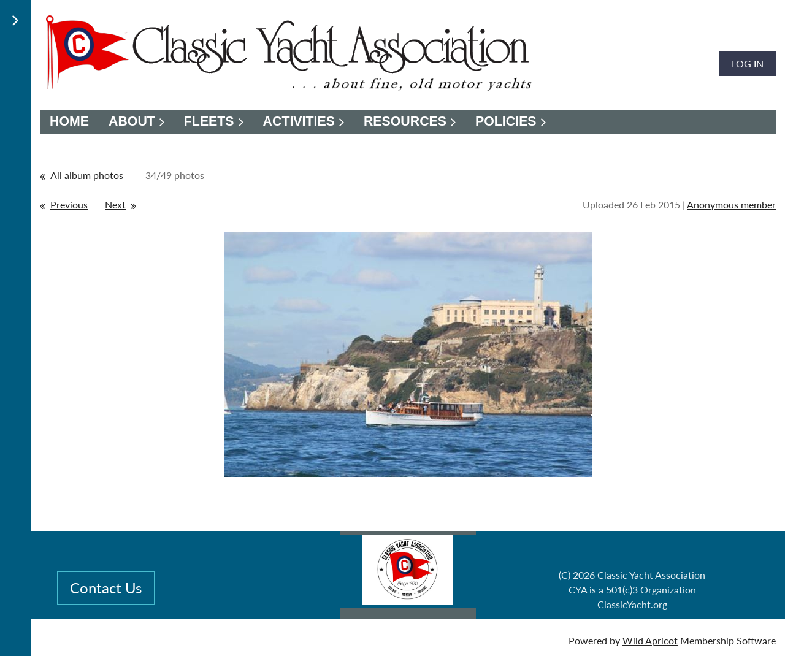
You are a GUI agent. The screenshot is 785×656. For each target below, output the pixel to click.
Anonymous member (731, 204)
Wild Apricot (650, 640)
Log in (748, 63)
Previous (69, 204)
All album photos (86, 175)
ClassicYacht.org (632, 604)
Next (115, 204)
